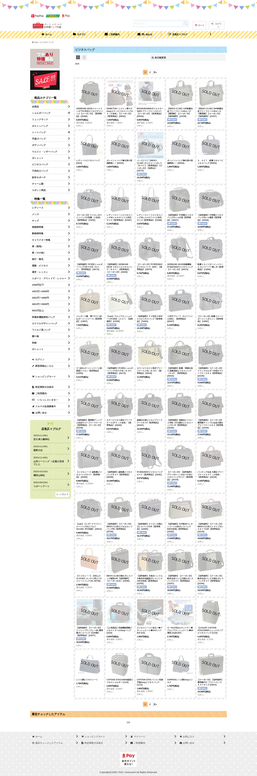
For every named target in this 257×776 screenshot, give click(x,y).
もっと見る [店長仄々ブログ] (62, 494)
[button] (210, 34)
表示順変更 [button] (159, 57)
